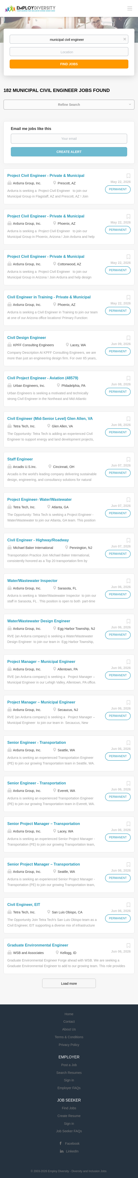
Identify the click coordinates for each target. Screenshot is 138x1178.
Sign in (69, 1080)
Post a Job (69, 1065)
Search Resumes (68, 1073)
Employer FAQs (69, 1088)
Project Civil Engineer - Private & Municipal (45, 176)
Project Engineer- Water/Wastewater (39, 500)
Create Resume (69, 1116)
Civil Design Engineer (26, 338)
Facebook (72, 1143)
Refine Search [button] (69, 104)
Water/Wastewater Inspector (32, 581)
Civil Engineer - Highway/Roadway (38, 540)
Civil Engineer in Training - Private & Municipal (49, 297)
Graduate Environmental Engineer (37, 945)
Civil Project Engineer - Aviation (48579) (42, 378)
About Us (69, 1029)
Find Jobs (69, 64)
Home (69, 1014)
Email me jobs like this (31, 129)
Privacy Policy (69, 1045)
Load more (69, 983)
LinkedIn (72, 1151)
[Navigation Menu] (129, 8)
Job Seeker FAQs (69, 1131)
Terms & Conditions (69, 1037)
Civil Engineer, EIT (23, 905)
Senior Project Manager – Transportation (43, 824)
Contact (69, 1021)
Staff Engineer (20, 459)
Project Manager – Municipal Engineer (41, 662)
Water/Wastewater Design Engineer (38, 621)
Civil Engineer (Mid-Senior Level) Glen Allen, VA (50, 419)
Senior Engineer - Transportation (36, 743)
